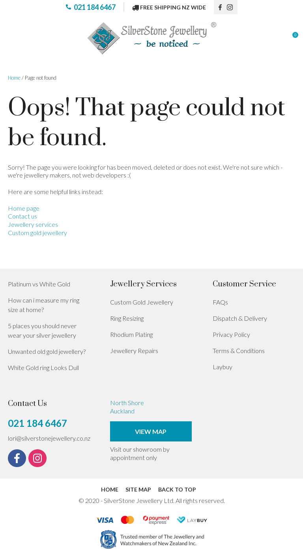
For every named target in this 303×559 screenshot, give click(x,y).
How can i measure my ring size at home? (43, 304)
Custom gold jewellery (37, 232)
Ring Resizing (127, 318)
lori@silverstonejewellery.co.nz (49, 438)
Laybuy (222, 366)
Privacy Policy (231, 334)
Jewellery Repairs (134, 350)
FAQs (220, 302)
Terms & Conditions (239, 350)
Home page (23, 208)
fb (220, 7)
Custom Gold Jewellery (141, 302)
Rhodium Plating (131, 334)
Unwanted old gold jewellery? (47, 351)
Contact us (22, 216)
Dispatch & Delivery (240, 318)
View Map (150, 431)
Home (14, 78)
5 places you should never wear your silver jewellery (42, 330)
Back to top (177, 489)
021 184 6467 (95, 7)
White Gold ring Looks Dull (43, 367)
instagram (232, 7)
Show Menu (12, 38)
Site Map (138, 489)
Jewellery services (33, 224)
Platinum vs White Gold (39, 284)
